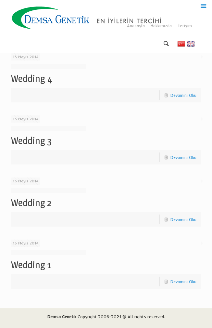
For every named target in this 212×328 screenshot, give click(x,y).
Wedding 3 (31, 140)
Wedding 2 (31, 202)
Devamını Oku (183, 95)
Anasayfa (136, 26)
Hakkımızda (161, 26)
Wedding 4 (31, 78)
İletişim (185, 26)
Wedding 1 (31, 264)
